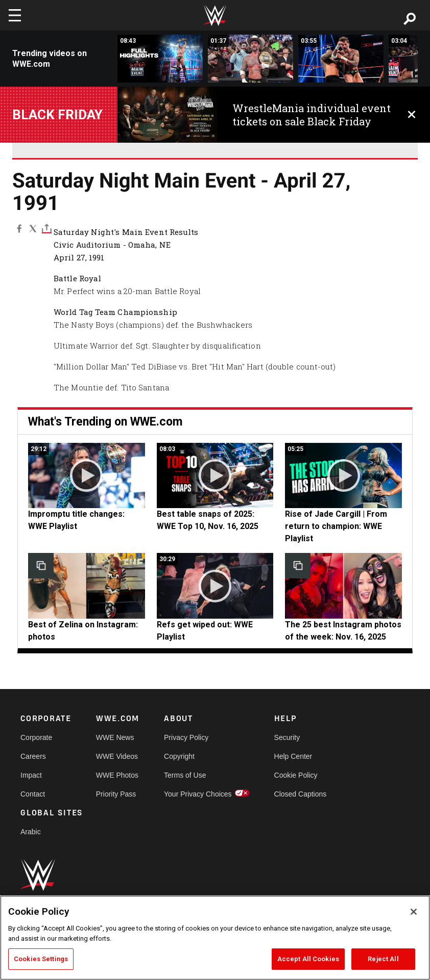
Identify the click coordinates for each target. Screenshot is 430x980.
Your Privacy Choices (198, 794)
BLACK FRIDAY (57, 115)
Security (287, 737)
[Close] (413, 911)
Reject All (383, 959)
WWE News (115, 737)
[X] (33, 228)
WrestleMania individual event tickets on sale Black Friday (311, 114)
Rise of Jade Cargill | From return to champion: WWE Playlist (336, 526)
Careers (33, 756)
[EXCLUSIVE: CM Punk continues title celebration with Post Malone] (250, 59)
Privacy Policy (186, 737)
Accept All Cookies (308, 959)
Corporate (36, 737)
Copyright (179, 756)
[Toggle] (47, 228)
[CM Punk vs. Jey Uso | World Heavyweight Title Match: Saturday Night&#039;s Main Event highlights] (341, 59)
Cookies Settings (41, 959)
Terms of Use (185, 775)
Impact (31, 775)
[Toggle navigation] (15, 15)
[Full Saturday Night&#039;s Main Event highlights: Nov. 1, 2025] (160, 59)
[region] (215, 937)
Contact (32, 794)
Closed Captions (300, 794)
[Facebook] (19, 228)
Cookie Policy (296, 775)
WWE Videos (117, 756)
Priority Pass (116, 794)
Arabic (30, 832)
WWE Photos (117, 775)
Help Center (293, 756)
